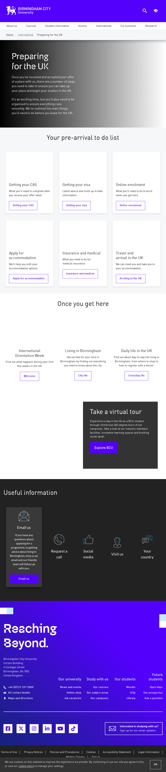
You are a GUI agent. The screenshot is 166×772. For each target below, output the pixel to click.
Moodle (131, 687)
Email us (24, 579)
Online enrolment (130, 205)
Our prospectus (153, 692)
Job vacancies (72, 698)
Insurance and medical (80, 273)
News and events (70, 687)
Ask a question (153, 698)
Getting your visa (76, 205)
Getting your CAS (23, 205)
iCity (133, 692)
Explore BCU (103, 448)
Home (9, 35)
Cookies (91, 752)
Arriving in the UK (131, 278)
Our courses (100, 687)
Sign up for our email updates (139, 728)
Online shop (74, 692)
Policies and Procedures (64, 752)
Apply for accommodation (28, 278)
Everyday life (136, 375)
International (25, 35)
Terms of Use (9, 752)
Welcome (29, 376)
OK (155, 764)
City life (83, 375)
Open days (156, 687)
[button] (11, 26)
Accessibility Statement (117, 752)
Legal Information (148, 752)
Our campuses (99, 698)
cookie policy (26, 766)
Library (131, 698)
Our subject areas (97, 692)
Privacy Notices (33, 752)
